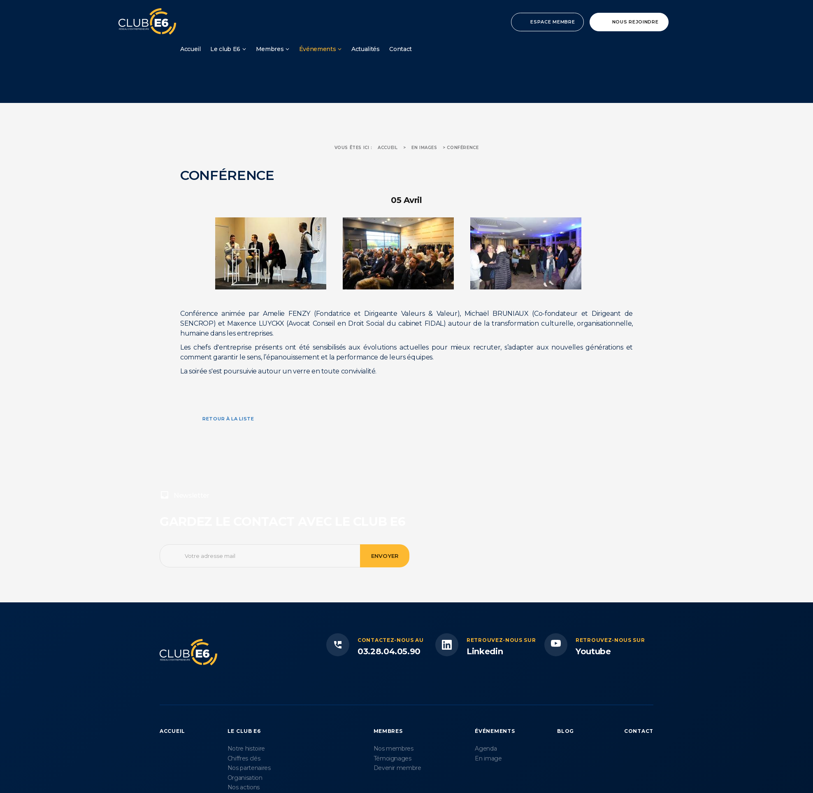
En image (488, 758)
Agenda (486, 748)
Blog (565, 731)
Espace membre (552, 22)
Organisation (245, 777)
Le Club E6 (244, 731)
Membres (270, 49)
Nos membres (393, 748)
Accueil (190, 49)
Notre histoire (246, 748)
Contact (400, 49)
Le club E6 (225, 49)
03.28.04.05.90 (389, 651)
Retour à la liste (228, 419)
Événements (317, 49)
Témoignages (392, 758)
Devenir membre (397, 768)
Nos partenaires (249, 768)
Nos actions (244, 787)
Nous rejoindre (635, 22)
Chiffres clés (244, 758)
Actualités (365, 49)
